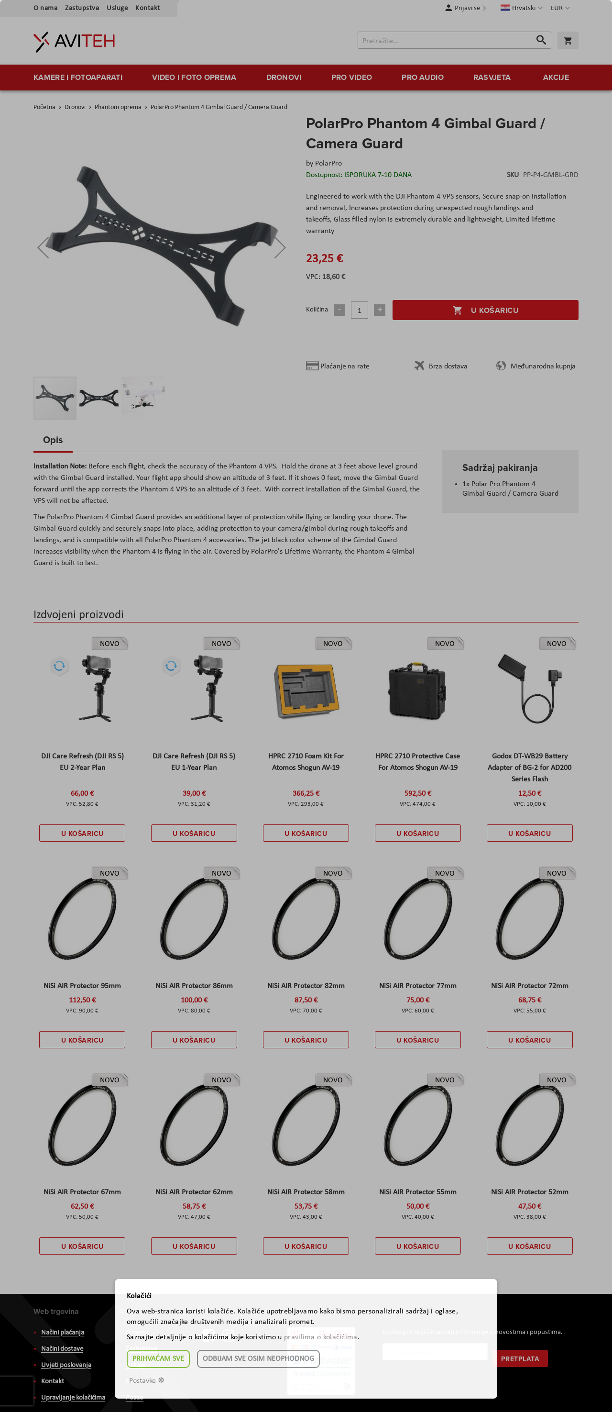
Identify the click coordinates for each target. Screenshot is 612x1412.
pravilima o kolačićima (321, 1337)
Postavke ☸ (146, 1381)
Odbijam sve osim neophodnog (258, 1359)
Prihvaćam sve (158, 1359)
